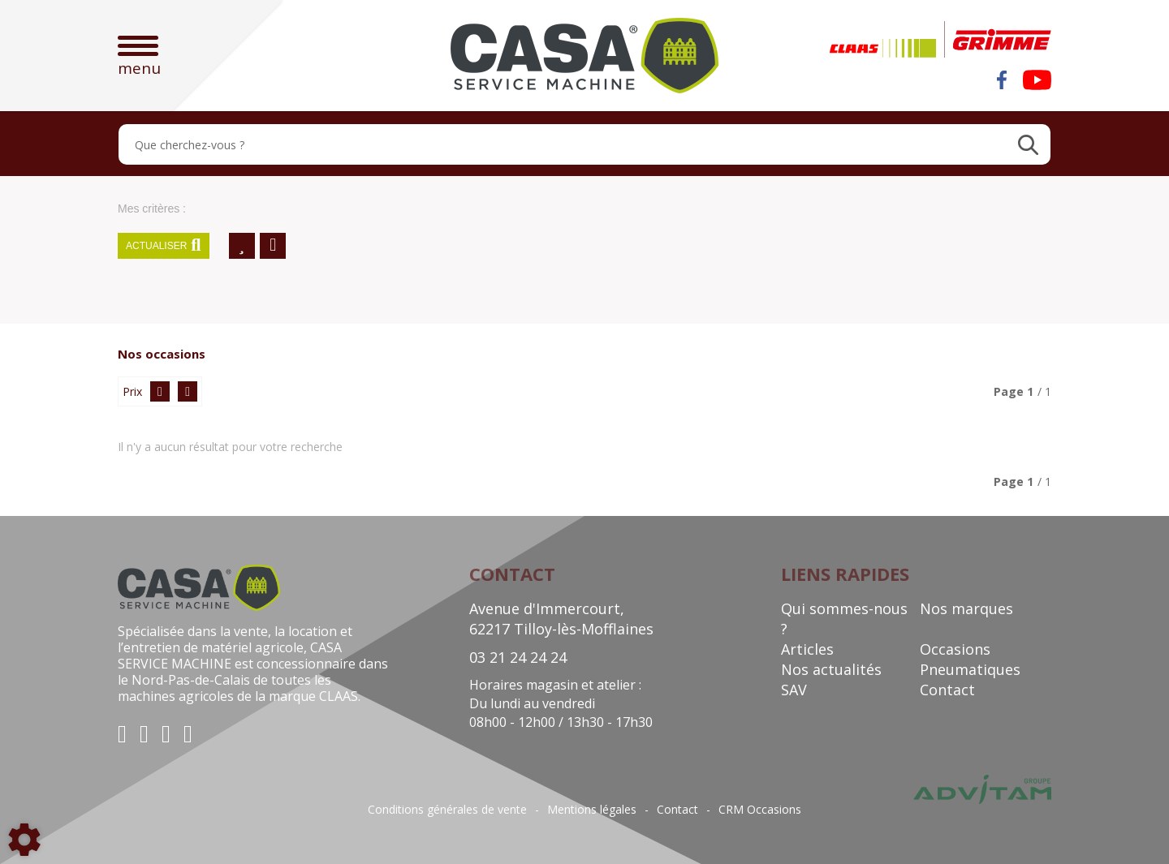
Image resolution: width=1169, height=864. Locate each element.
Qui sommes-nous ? (844, 618)
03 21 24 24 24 (518, 657)
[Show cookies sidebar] (24, 839)
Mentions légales (591, 809)
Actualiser (163, 246)
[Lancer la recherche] (1028, 144)
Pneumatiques (970, 669)
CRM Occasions (759, 809)
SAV (794, 689)
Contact (947, 689)
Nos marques (966, 608)
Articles (807, 649)
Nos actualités (831, 669)
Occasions (955, 649)
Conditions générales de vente (447, 809)
